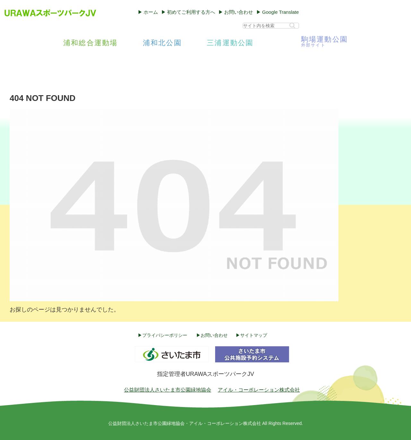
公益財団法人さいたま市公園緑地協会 (167, 390)
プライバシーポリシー (164, 335)
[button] (292, 25)
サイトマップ (253, 335)
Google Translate (280, 12)
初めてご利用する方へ (191, 12)
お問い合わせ (238, 12)
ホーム (151, 12)
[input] (271, 26)
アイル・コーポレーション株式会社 (259, 390)
